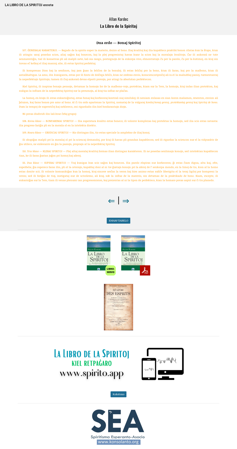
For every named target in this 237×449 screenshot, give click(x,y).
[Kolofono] (118, 394)
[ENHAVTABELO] (118, 221)
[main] (118, 22)
